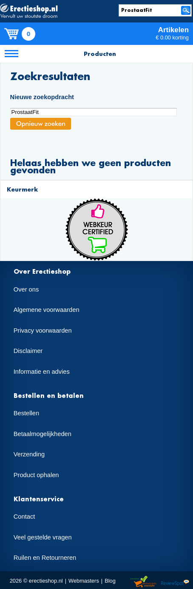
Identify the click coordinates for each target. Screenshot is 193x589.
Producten (100, 53)
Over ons (26, 289)
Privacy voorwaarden (43, 330)
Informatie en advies (42, 371)
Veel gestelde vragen (43, 537)
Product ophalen (36, 475)
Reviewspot (175, 582)
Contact (24, 516)
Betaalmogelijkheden (42, 434)
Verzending (29, 454)
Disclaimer (28, 350)
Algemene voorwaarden (46, 309)
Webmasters (83, 581)
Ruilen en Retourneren (45, 557)
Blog (110, 581)
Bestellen (26, 413)
